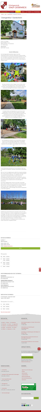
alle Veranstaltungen (6, 392)
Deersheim (3, 324)
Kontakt (20, 248)
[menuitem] (4, 12)
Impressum (24, 379)
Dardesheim (13, 322)
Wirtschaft (12, 11)
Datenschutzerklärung (25, 361)
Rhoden (3, 327)
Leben (18, 11)
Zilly (14, 329)
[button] (22, 405)
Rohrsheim (8, 327)
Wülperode (9, 329)
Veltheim (3, 329)
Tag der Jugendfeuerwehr (6, 378)
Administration (24, 373)
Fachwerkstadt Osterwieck (12, 325)
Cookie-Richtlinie (25, 374)
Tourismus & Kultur (4, 11)
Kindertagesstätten (10, 14)
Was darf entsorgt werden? (5, 312)
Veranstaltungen (37, 11)
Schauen (14, 327)
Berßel (3, 322)
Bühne (7, 322)
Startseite (2, 14)
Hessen (9, 324)
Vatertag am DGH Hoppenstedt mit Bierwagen (10, 374)
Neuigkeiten (29, 11)
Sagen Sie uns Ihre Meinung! (27, 369)
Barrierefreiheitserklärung (27, 377)
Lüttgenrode (15, 324)
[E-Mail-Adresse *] (26, 354)
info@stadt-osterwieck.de (7, 246)
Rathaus (23, 11)
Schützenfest (4, 369)
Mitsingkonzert (4, 383)
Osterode (3, 325)
